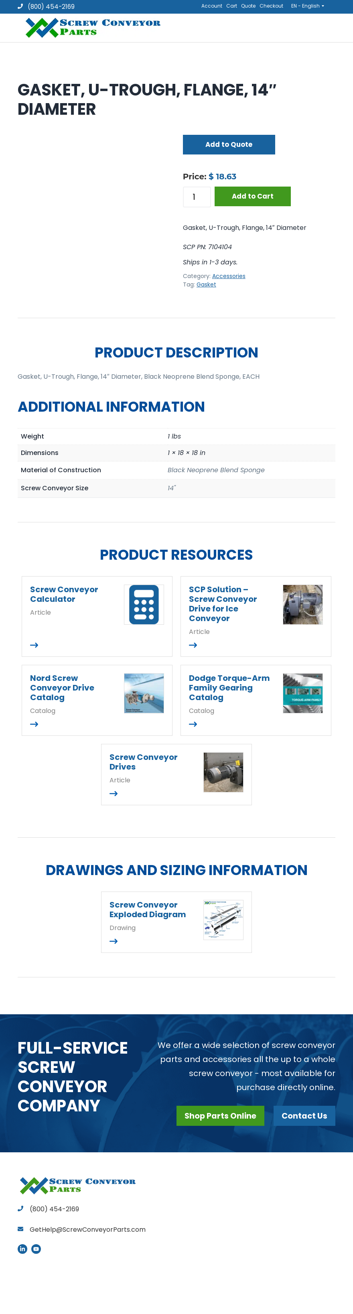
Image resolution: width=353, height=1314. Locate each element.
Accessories (228, 276)
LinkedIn (22, 1249)
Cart (231, 5)
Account (211, 5)
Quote (248, 5)
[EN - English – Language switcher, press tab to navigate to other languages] (310, 5)
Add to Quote (228, 144)
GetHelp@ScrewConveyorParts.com (88, 1229)
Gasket (206, 284)
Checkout (271, 5)
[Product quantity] (197, 197)
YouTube (36, 1249)
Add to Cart (253, 196)
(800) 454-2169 (46, 6)
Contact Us (304, 1115)
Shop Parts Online (218, 1115)
